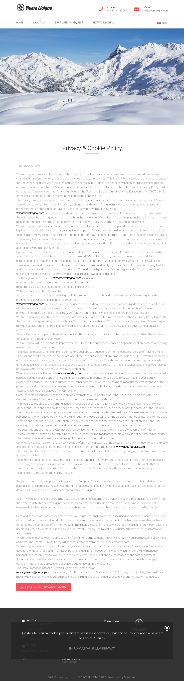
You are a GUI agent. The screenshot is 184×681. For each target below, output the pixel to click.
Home (19, 22)
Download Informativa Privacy (43, 587)
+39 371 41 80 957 (117, 10)
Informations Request (69, 22)
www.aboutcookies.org (130, 446)
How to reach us (104, 22)
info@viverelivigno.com (155, 10)
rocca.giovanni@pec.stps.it (33, 572)
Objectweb (130, 677)
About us (39, 22)
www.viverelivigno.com (30, 213)
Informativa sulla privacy (92, 648)
